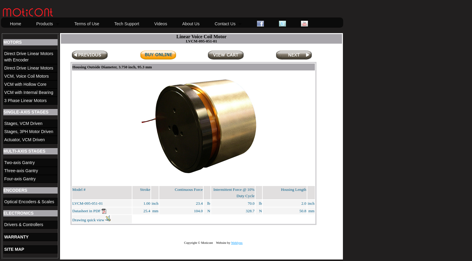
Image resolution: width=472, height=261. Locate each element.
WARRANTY (16, 237)
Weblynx (236, 242)
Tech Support (126, 23)
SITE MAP (14, 249)
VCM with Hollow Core (25, 84)
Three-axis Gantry (21, 170)
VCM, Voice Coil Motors (26, 76)
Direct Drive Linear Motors (28, 68)
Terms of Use (86, 23)
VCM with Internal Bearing (28, 92)
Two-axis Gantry (19, 162)
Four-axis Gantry (20, 178)
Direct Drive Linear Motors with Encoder (28, 56)
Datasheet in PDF (89, 211)
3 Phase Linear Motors (25, 100)
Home (15, 23)
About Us (191, 23)
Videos (160, 23)
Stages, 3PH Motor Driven (28, 131)
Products (44, 23)
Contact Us (225, 23)
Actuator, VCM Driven (24, 139)
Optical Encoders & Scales (29, 201)
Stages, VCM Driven (23, 123)
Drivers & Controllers (23, 224)
